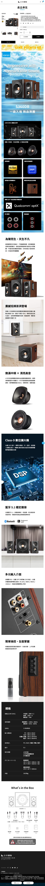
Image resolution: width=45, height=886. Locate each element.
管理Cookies (16, 883)
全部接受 (28, 883)
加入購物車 (26, 36)
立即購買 (38, 36)
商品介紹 (8, 42)
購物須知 (36, 42)
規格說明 (22, 42)
